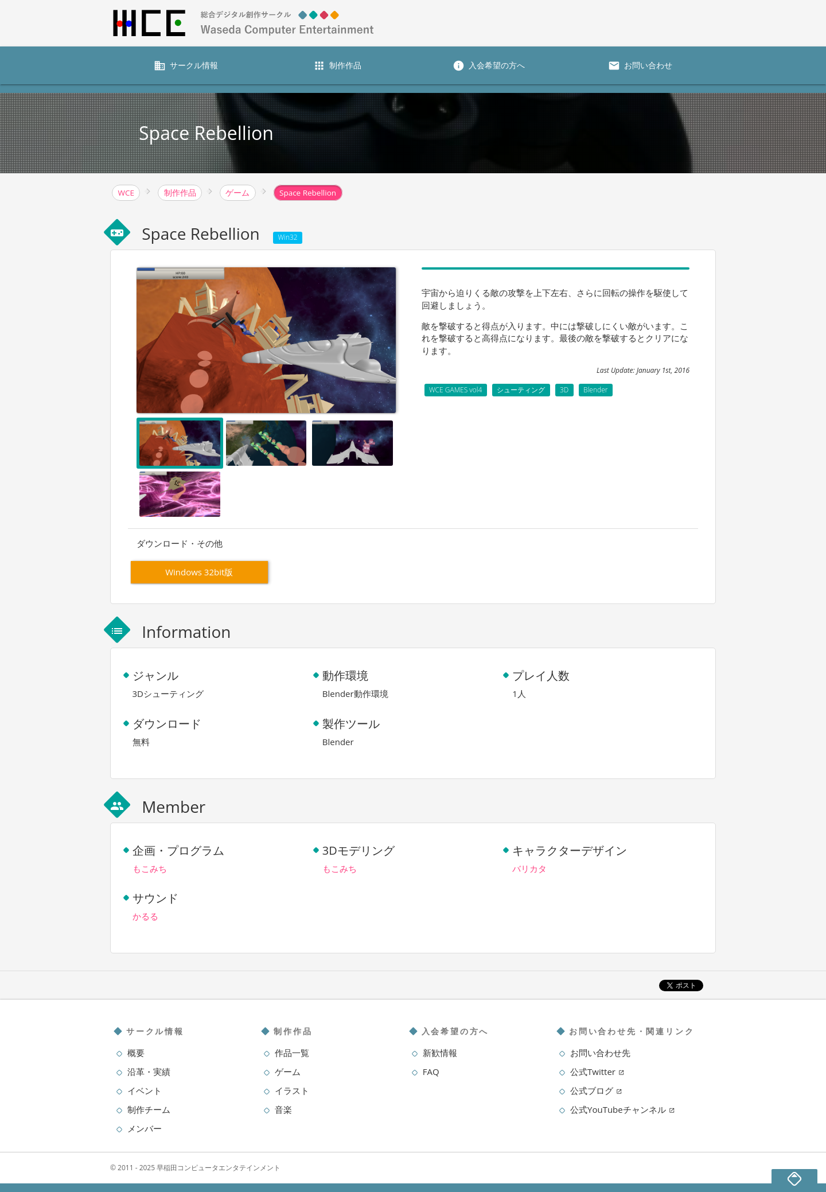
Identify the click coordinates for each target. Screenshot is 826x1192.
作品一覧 (292, 1052)
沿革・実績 (148, 1071)
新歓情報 (440, 1052)
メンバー (144, 1128)
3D (564, 390)
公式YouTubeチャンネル (622, 1109)
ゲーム (288, 1071)
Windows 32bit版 (199, 572)
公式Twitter (597, 1071)
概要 (136, 1052)
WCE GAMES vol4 (455, 390)
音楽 (283, 1109)
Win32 (288, 237)
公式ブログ (596, 1090)
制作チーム (148, 1109)
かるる (145, 916)
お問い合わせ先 (600, 1052)
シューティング (521, 390)
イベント (144, 1090)
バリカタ (529, 868)
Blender (595, 390)
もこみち (150, 868)
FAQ (431, 1071)
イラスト (292, 1090)
